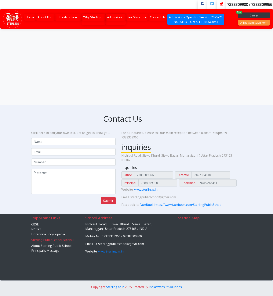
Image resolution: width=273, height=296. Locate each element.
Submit (108, 201)
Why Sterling (92, 17)
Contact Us (158, 17)
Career (248, 14)
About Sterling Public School (51, 246)
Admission (114, 17)
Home (30, 17)
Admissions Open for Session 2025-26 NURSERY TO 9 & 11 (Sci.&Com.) (196, 19)
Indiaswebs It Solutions (165, 287)
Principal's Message (45, 251)
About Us (44, 17)
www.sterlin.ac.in (146, 189)
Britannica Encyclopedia (48, 234)
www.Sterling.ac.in (111, 251)
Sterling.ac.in (115, 287)
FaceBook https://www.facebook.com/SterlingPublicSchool (181, 205)
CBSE (35, 224)
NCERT (36, 229)
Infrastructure (67, 17)
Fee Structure (137, 17)
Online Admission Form (254, 22)
